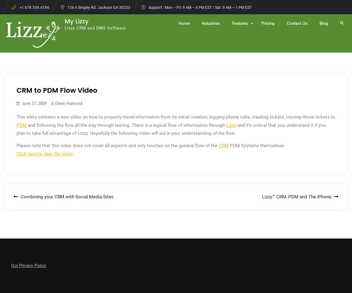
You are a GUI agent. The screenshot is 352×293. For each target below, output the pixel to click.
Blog (324, 23)
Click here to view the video (44, 154)
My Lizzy (77, 21)
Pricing (268, 23)
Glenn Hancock (69, 103)
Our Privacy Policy (28, 265)
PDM (21, 125)
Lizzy (231, 125)
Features (240, 23)
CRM (224, 145)
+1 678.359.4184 (34, 7)
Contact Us (297, 23)
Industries (211, 23)
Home (184, 23)
